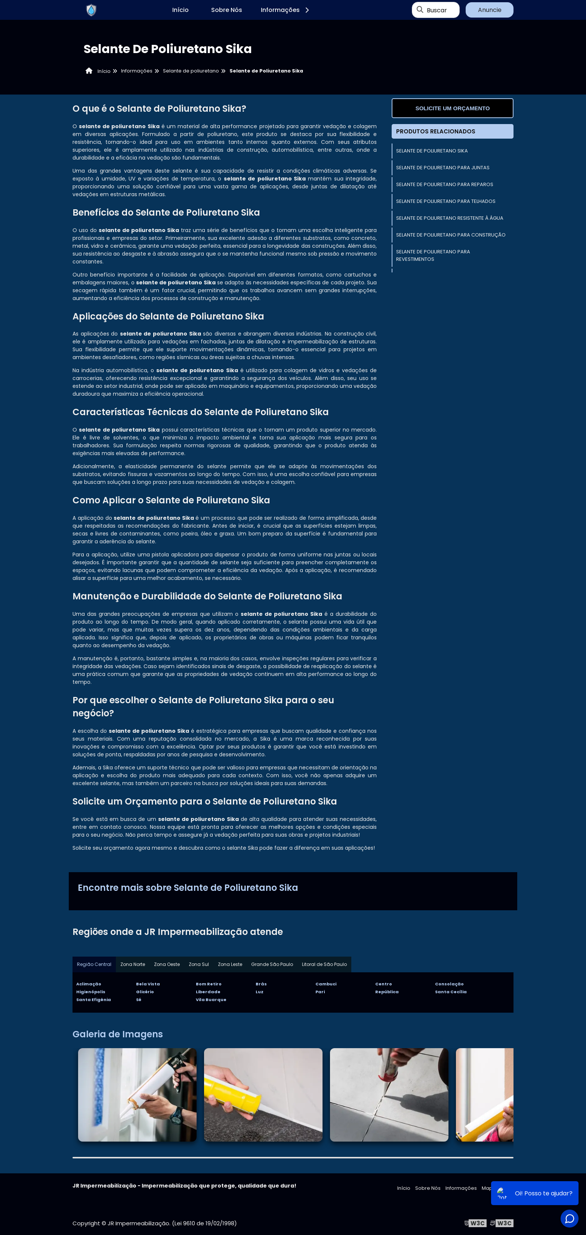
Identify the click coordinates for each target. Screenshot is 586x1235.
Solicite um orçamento (453, 108)
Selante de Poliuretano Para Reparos (444, 184)
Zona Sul (199, 964)
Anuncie (490, 10)
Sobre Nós (226, 10)
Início (180, 10)
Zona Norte (132, 964)
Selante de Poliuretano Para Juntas (443, 167)
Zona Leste (230, 964)
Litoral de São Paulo (324, 964)
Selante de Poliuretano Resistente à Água (449, 218)
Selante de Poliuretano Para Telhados (446, 201)
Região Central (94, 964)
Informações (286, 10)
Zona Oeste (167, 964)
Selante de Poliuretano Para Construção (451, 234)
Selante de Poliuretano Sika (432, 150)
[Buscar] (420, 10)
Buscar (437, 10)
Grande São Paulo (272, 964)
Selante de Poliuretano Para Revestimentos (433, 255)
